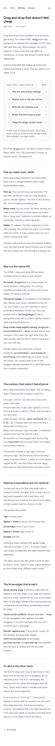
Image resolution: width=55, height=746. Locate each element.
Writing (21, 8)
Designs (31, 8)
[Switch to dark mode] (49, 8)
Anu (5, 8)
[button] (27, 91)
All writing (10, 729)
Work (12, 8)
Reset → (45, 85)
